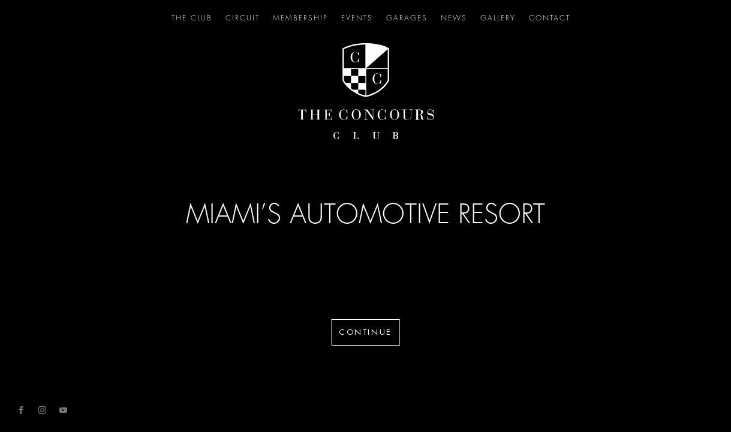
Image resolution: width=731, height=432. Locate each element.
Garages (407, 18)
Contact (549, 18)
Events (357, 18)
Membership (300, 18)
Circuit (242, 18)
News (454, 18)
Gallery (498, 18)
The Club (192, 18)
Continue (365, 332)
